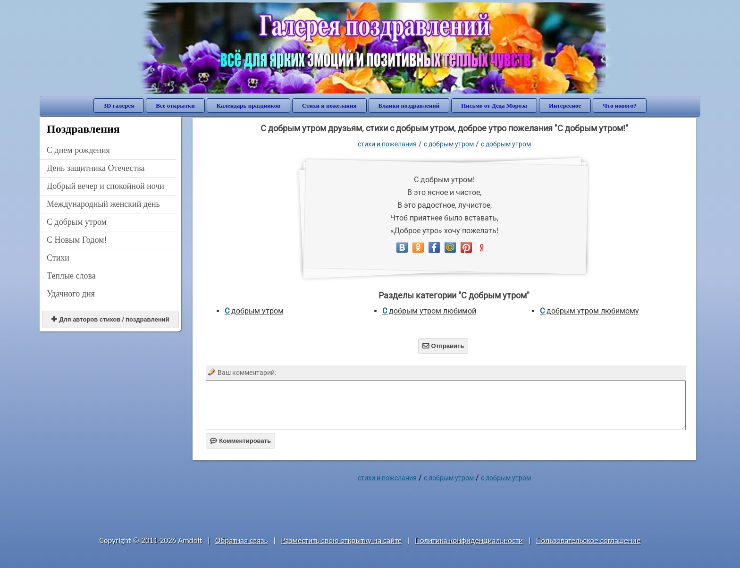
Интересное (565, 105)
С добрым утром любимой (429, 310)
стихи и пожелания (387, 144)
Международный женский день (103, 204)
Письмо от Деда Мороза (494, 105)
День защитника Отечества (96, 168)
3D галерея (118, 105)
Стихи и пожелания (329, 105)
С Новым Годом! (77, 240)
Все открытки (175, 105)
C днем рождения (78, 150)
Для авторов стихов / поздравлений (110, 319)
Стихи (58, 258)
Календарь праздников (248, 105)
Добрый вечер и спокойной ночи (105, 186)
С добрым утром (77, 222)
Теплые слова (71, 275)
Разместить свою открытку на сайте (341, 540)
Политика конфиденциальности (469, 540)
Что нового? (619, 105)
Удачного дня (71, 293)
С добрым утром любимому (589, 310)
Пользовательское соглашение (588, 540)
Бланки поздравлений (409, 105)
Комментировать (240, 440)
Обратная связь (241, 540)
